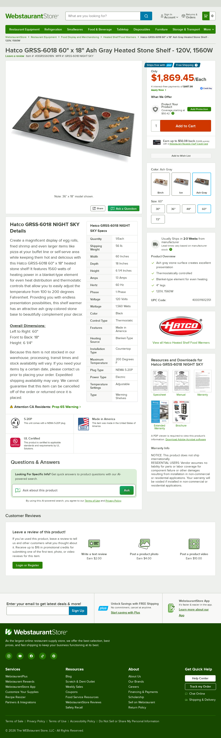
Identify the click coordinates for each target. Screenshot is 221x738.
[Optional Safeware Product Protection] (159, 415)
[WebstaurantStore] (59, 631)
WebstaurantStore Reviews (83, 702)
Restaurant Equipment (24, 29)
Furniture (161, 29)
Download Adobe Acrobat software (186, 439)
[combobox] (102, 16)
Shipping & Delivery (200, 699)
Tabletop (122, 29)
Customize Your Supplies (22, 692)
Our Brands (136, 681)
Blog (69, 676)
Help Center (200, 678)
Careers (133, 686)
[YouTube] (20, 656)
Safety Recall (74, 707)
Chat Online (195, 693)
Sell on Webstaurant (141, 702)
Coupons (72, 692)
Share (97, 208)
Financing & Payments (143, 692)
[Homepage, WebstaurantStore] (31, 16)
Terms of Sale (14, 721)
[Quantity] (156, 126)
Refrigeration (53, 29)
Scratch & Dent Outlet (80, 681)
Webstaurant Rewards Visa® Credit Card (188, 144)
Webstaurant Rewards (20, 681)
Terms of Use (92, 500)
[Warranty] (202, 383)
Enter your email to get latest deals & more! (43, 604)
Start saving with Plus (125, 612)
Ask (127, 490)
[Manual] (181, 383)
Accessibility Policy (82, 721)
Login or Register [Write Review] (27, 565)
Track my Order (200, 686)
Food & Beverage (100, 29)
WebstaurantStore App (20, 686)
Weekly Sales (74, 686)
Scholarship (136, 697)
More (209, 29)
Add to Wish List (181, 155)
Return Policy (137, 707)
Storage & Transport (186, 29)
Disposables (142, 29)
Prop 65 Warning (65, 407)
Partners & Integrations (20, 702)
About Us (134, 676)
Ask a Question (124, 209)
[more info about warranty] (172, 114)
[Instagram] (8, 656)
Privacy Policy (113, 500)
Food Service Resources (82, 697)
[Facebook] (31, 656)
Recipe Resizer (15, 697)
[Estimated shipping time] (171, 249)
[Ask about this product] (73, 490)
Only (154, 71)
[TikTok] (42, 656)
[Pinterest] (53, 656)
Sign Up (78, 611)
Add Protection (199, 109)
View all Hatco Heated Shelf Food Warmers (181, 342)
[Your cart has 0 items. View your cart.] (209, 16)
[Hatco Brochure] (181, 415)
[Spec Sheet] (159, 383)
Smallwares (75, 29)
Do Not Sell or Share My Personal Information (129, 721)
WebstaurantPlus (16, 676)
